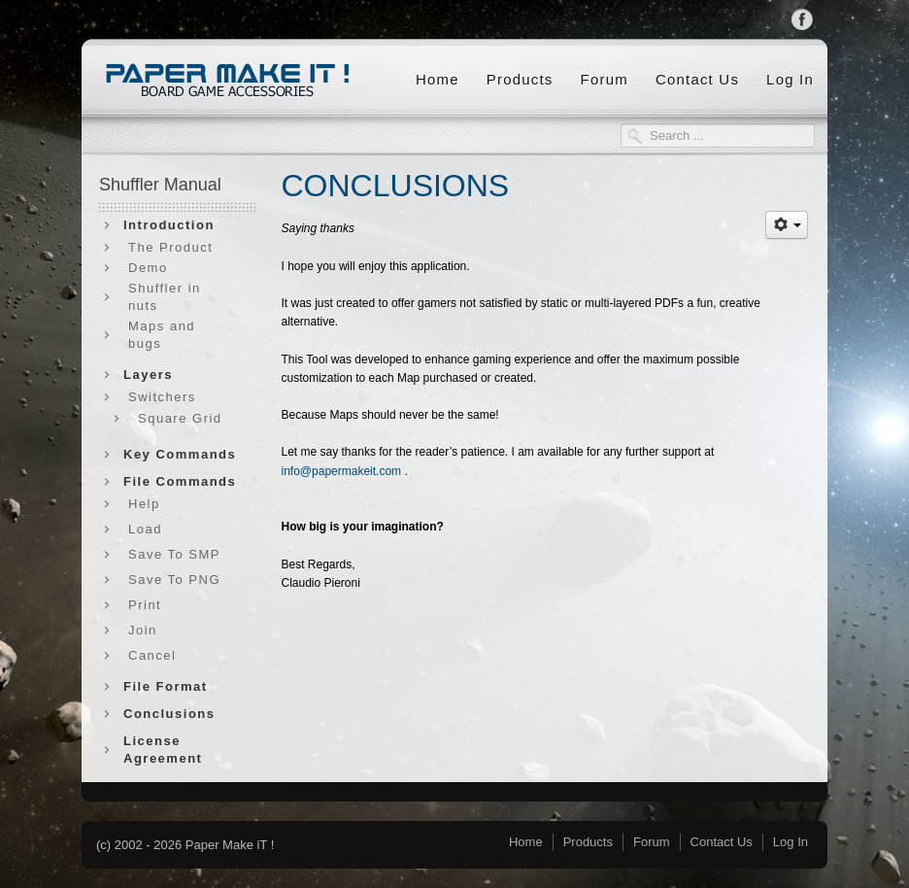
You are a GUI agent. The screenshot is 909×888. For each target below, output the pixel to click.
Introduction (169, 225)
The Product (170, 247)
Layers (148, 374)
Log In (790, 79)
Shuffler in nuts (164, 297)
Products (520, 79)
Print (144, 605)
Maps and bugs (161, 335)
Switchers (162, 397)
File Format (165, 686)
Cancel (152, 655)
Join (142, 630)
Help (144, 503)
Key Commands (179, 454)
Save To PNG (174, 579)
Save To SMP (174, 554)
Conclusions (169, 713)
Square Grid (180, 418)
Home (437, 79)
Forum (604, 79)
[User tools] (786, 225)
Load (145, 529)
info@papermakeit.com (342, 471)
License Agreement (162, 750)
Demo (148, 267)
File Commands (179, 481)
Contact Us (697, 79)
